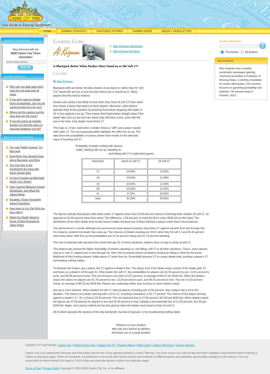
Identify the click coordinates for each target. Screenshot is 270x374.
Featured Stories (109, 31)
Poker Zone (143, 345)
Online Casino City (85, 345)
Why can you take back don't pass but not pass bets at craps (26, 90)
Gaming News (142, 31)
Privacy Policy (51, 368)
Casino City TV (106, 345)
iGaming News (126, 345)
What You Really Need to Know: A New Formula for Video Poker (24, 221)
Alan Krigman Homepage (128, 46)
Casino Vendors (185, 345)
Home (47, 31)
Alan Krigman (65, 81)
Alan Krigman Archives (126, 51)
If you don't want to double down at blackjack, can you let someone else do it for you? (27, 103)
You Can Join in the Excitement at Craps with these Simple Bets (24, 169)
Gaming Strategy (74, 31)
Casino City (64, 345)
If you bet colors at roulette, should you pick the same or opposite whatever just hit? (26, 125)
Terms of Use (33, 368)
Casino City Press (163, 345)
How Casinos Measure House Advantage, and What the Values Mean (27, 190)
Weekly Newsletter (176, 31)
